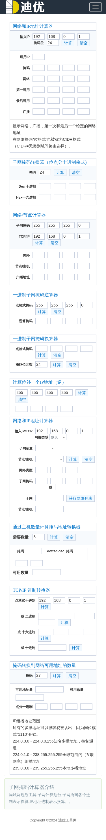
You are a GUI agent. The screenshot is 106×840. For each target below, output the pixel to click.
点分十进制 (24, 707)
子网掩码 (23, 226)
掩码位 (39, 43)
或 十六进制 (26, 632)
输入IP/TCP (24, 431)
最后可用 (23, 101)
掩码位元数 (24, 365)
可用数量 (21, 572)
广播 (26, 112)
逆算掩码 (26, 321)
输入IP (25, 37)
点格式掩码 (24, 305)
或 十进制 (28, 648)
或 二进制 (28, 616)
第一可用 (23, 90)
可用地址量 (24, 690)
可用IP (25, 57)
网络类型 (41, 437)
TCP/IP (24, 237)
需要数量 (21, 537)
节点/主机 (22, 266)
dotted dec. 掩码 (60, 551)
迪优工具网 (67, 820)
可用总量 (76, 690)
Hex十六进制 (26, 197)
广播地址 (23, 277)
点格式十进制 (25, 601)
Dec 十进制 (27, 187)
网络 (26, 79)
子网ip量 (26, 448)
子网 (29, 498)
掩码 (26, 68)
